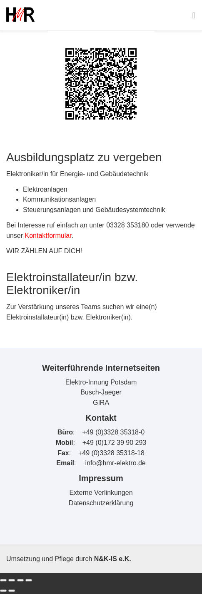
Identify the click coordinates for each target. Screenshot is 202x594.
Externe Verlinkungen (100, 492)
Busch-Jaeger (101, 392)
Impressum (101, 478)
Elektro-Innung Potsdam (101, 382)
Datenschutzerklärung (101, 503)
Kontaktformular (48, 235)
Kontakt (100, 417)
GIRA (101, 402)
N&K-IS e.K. (112, 558)
